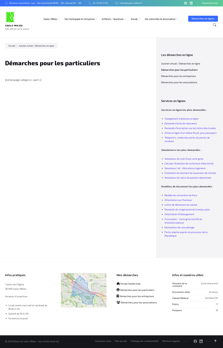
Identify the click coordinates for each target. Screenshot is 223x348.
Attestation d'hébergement (179, 214)
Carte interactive (209, 283)
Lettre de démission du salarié (181, 204)
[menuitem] (50, 18)
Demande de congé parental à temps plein (187, 209)
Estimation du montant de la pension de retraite (190, 172)
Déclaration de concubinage (179, 227)
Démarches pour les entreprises (178, 76)
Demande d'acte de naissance (181, 123)
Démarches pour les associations (179, 82)
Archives (213, 292)
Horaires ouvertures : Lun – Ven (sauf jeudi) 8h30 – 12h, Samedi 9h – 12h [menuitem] (45, 3)
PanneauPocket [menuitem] (210, 3)
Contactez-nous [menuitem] (103, 341)
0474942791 (211, 298)
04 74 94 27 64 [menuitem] (100, 3)
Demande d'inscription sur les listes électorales (190, 128)
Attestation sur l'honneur (178, 200)
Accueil (11, 45)
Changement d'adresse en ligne (182, 118)
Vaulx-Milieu (14, 25)
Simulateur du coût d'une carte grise (184, 158)
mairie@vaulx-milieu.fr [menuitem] (131, 3)
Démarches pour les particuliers (179, 69)
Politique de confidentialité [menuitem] (144, 341)
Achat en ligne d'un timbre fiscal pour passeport (191, 132)
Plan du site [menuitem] (121, 341)
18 (217, 310)
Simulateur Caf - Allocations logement (185, 168)
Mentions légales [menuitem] (171, 341)
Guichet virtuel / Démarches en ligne (36, 45)
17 (217, 304)
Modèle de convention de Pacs (181, 195)
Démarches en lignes (203, 18)
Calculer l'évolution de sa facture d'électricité (189, 163)
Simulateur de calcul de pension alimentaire (188, 177)
